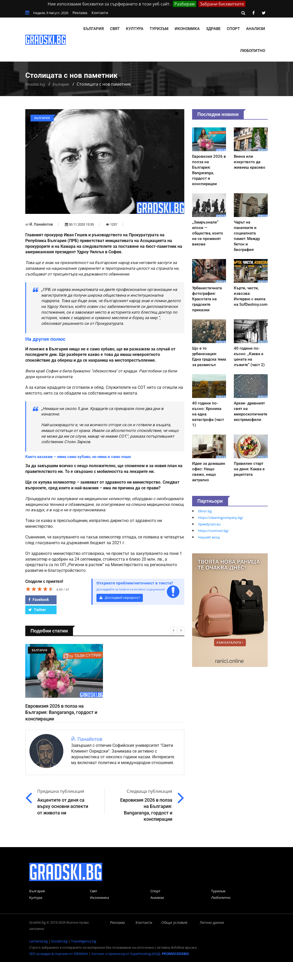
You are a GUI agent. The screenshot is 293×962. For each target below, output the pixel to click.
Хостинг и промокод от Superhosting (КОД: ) (140, 953)
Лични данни (212, 922)
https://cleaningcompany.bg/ (220, 517)
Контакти (99, 12)
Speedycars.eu (209, 524)
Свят (115, 28)
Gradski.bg (35, 84)
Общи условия (174, 922)
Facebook (38, 599)
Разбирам (184, 4)
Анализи (255, 28)
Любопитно (252, 50)
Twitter (37, 610)
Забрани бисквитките (222, 4)
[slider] (39, 589)
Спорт (233, 28)
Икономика (187, 28)
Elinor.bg (205, 511)
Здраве (213, 28)
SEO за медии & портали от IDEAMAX (58, 953)
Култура (134, 28)
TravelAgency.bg (83, 941)
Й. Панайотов (41, 224)
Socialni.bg (59, 941)
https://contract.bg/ (213, 530)
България (93, 28)
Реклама (79, 12)
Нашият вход (208, 537)
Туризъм (159, 28)
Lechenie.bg (38, 941)
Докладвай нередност (119, 597)
